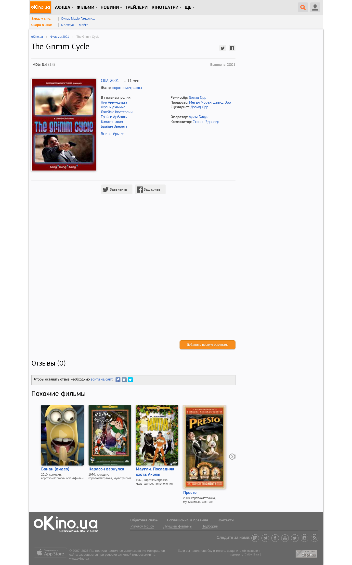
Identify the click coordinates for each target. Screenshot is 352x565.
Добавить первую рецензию (207, 345)
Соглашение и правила (187, 520)
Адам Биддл (199, 117)
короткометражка (127, 88)
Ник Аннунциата (114, 103)
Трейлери (136, 7)
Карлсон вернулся (106, 469)
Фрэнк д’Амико (113, 107)
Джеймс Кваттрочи (116, 112)
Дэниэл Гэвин (112, 122)
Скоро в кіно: (41, 25)
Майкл (83, 25)
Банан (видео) (55, 469)
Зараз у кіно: (41, 18)
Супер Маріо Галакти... (78, 18)
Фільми (85, 7)
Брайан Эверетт (114, 127)
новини (110, 7)
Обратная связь (144, 520)
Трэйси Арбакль (114, 117)
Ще (188, 7)
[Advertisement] (133, 274)
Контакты (226, 520)
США (104, 81)
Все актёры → (112, 134)
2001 (114, 81)
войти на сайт (101, 379)
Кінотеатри (165, 7)
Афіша (62, 7)
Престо (189, 493)
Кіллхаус (67, 25)
